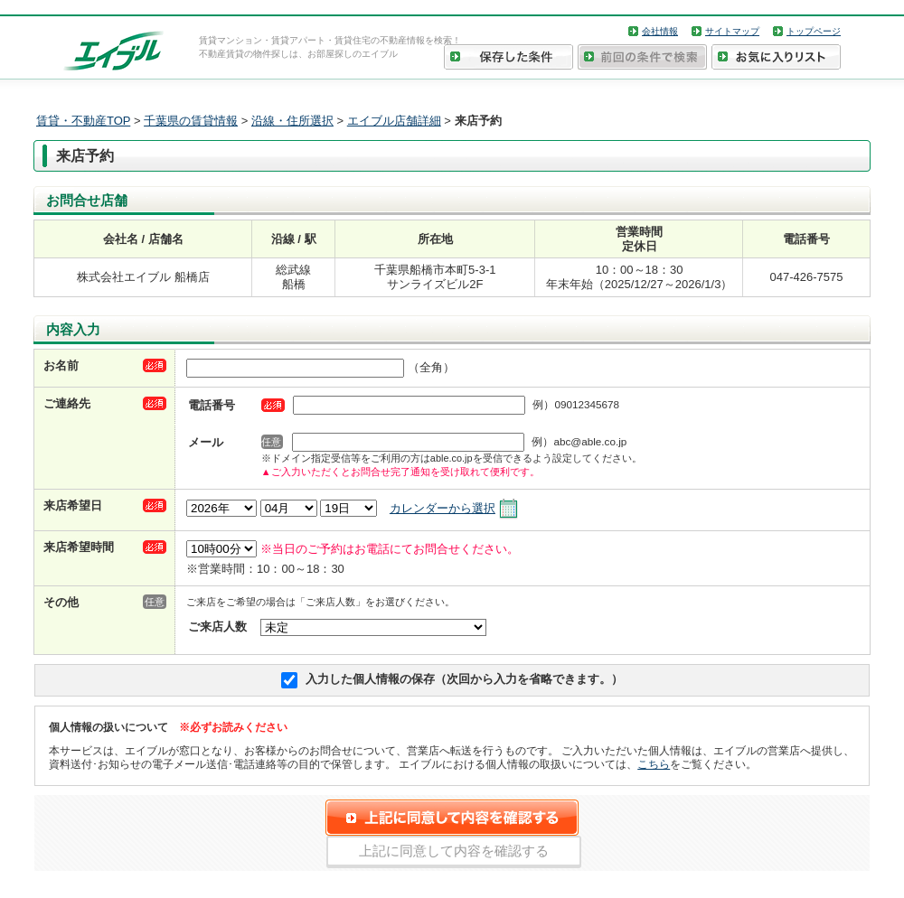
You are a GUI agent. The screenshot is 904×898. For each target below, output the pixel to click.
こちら (653, 764)
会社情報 (660, 31)
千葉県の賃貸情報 (191, 120)
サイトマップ (732, 31)
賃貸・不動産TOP (83, 120)
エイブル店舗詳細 (394, 120)
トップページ (813, 31)
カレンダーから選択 (442, 508)
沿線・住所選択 (292, 120)
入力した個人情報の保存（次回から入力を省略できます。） (464, 679)
